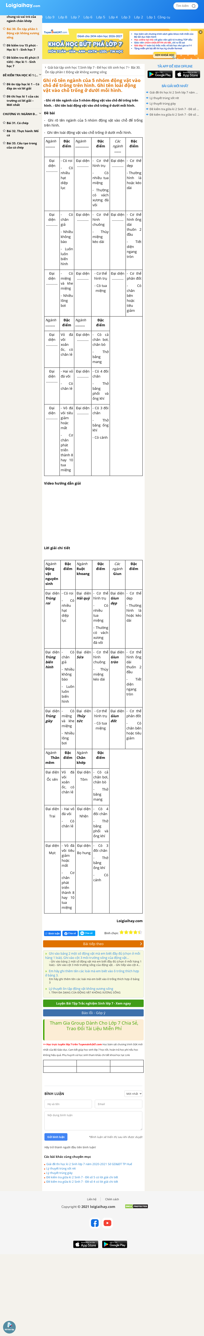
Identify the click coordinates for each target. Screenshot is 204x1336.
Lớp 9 (50, 17)
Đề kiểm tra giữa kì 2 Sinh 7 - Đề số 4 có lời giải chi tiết (82, 1181)
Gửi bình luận (56, 1137)
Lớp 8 (62, 17)
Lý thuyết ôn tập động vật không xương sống (80, 989)
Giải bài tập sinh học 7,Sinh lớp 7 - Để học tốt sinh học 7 (88, 67)
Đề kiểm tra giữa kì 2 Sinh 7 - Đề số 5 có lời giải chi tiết (82, 1177)
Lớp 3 (125, 17)
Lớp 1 (151, 17)
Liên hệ (92, 1199)
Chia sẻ (70, 933)
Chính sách (112, 1199)
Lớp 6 (88, 17)
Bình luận (52, 933)
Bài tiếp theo (112, 943)
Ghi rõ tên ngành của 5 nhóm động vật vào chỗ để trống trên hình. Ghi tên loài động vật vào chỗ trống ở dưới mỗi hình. (92, 85)
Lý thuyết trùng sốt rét (61, 1168)
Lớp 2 (138, 17)
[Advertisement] (175, 145)
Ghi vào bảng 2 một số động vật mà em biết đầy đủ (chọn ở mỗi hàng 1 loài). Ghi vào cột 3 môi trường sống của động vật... (92, 955)
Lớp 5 (100, 17)
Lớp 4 (113, 17)
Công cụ (164, 17)
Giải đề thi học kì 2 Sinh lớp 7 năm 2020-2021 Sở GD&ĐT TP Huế (89, 1164)
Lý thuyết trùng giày (59, 1173)
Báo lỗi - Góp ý (93, 1012)
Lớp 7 (75, 17)
